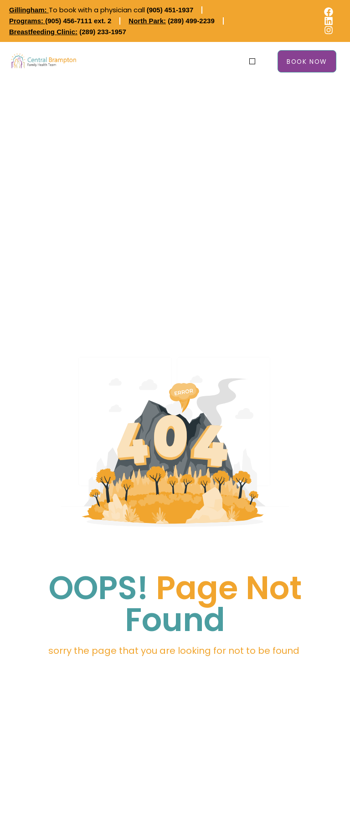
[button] (252, 61)
